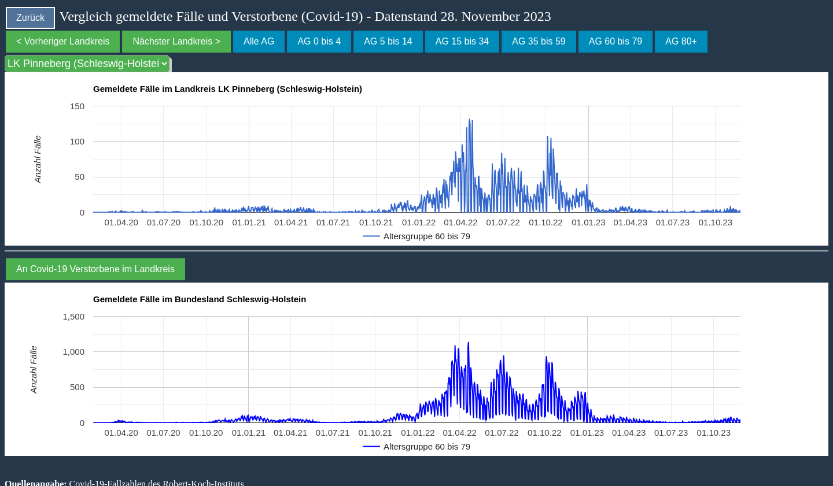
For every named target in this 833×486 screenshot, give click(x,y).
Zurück (30, 18)
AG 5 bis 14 (388, 41)
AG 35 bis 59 (539, 41)
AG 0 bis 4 (319, 41)
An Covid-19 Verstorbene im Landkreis (95, 269)
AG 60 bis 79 (616, 41)
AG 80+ (681, 41)
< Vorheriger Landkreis (62, 41)
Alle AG (259, 41)
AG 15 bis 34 (462, 41)
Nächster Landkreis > (176, 41)
